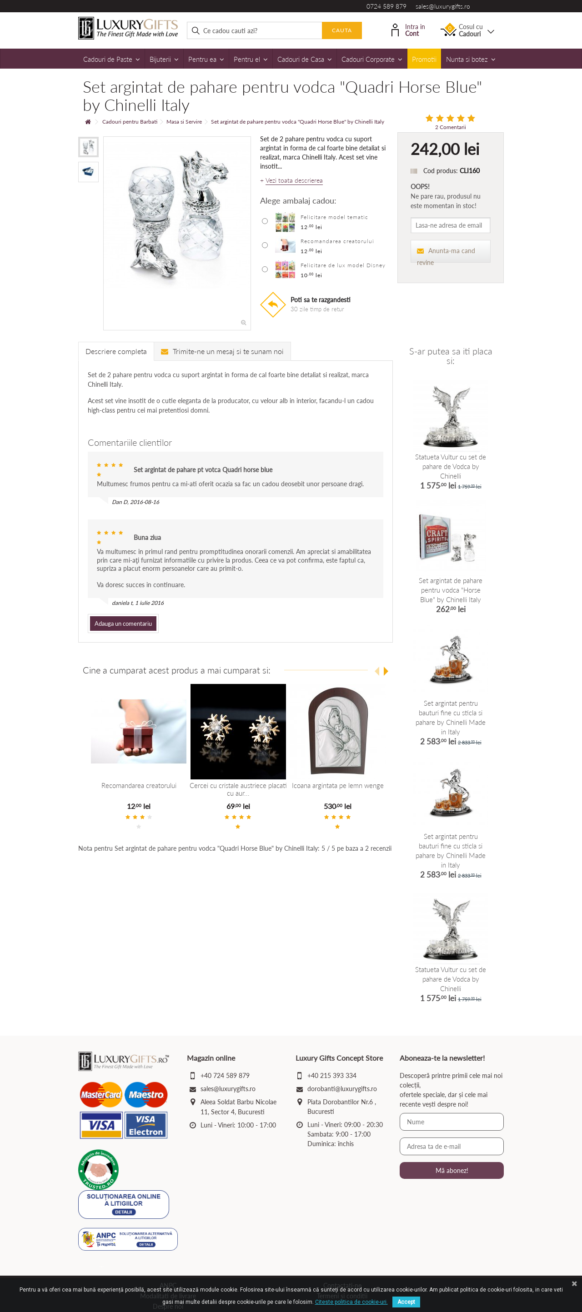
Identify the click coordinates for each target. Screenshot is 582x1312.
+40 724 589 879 (225, 1075)
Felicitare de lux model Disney (343, 265)
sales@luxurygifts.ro (443, 6)
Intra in (408, 29)
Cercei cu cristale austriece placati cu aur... (237, 789)
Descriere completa (116, 351)
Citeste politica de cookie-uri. (351, 1302)
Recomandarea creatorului (337, 241)
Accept (406, 1302)
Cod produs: (440, 171)
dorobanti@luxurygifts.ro (342, 1089)
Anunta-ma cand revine (446, 255)
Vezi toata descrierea (294, 180)
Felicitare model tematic (334, 217)
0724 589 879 (386, 6)
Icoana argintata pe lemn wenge (337, 785)
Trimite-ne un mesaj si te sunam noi (222, 351)
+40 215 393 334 (331, 1075)
